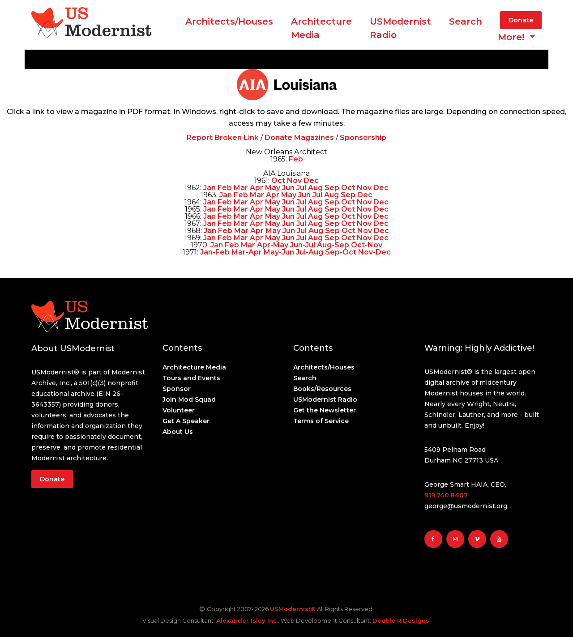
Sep (332, 187)
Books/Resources (322, 389)
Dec (311, 180)
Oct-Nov (366, 245)
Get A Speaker (186, 421)
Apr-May (272, 245)
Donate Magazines (299, 137)
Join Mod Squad (189, 399)
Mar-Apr (246, 252)
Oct (278, 180)
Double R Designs (400, 620)
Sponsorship (363, 137)
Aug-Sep (333, 245)
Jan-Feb (215, 252)
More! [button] (512, 37)
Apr (256, 187)
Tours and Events (191, 378)
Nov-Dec (374, 252)
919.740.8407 (446, 495)
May (272, 187)
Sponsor (176, 389)
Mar (241, 187)
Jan (209, 187)
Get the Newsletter (324, 410)
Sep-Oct (340, 252)
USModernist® (293, 608)
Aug (315, 187)
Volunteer (178, 410)
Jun (288, 187)
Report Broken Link (223, 137)
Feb (296, 159)
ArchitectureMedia (321, 28)
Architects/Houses (229, 21)
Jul (301, 187)
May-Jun (279, 252)
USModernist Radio (400, 28)
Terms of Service (321, 421)
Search (465, 21)
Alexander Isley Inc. (247, 620)
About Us (177, 432)
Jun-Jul (302, 245)
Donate (521, 20)
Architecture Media (194, 367)
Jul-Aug (309, 252)
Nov (294, 180)
